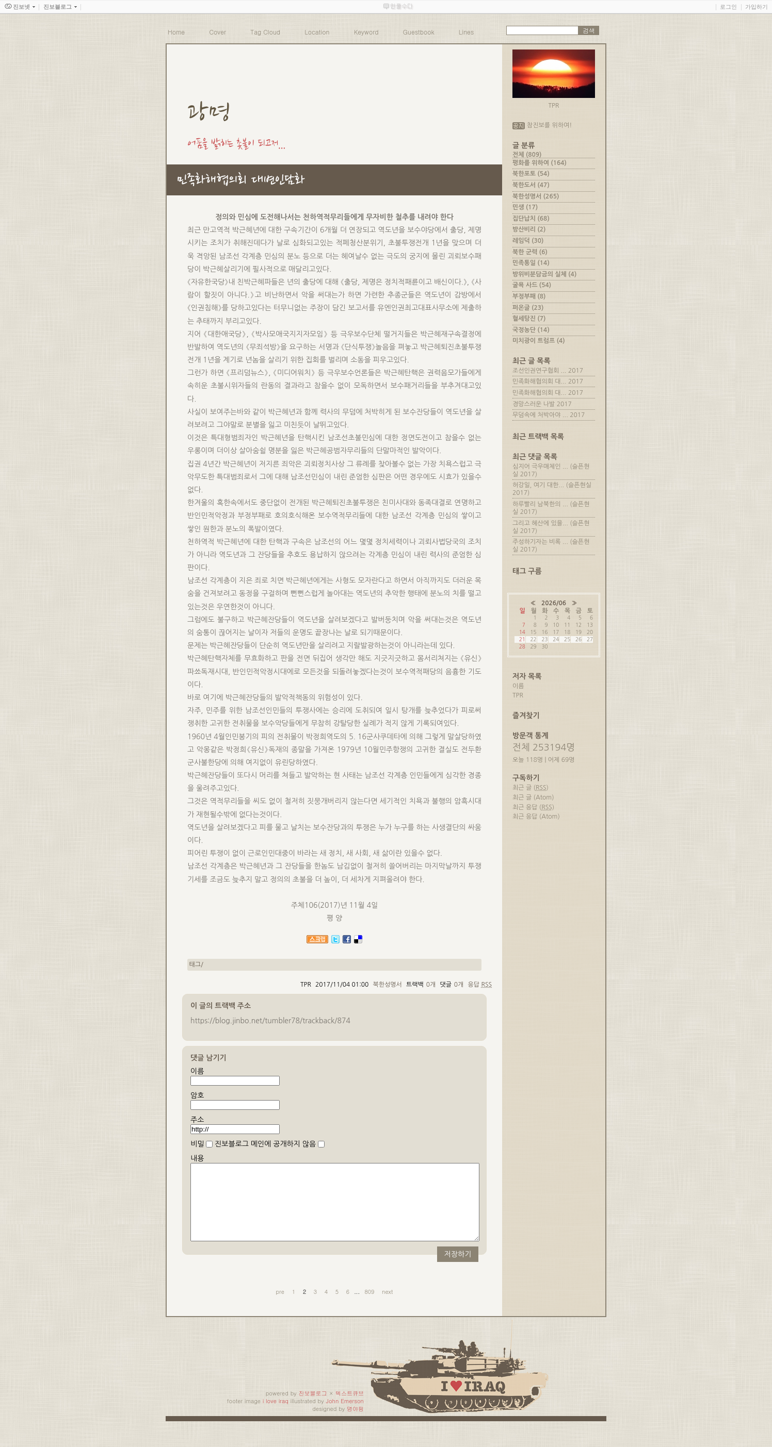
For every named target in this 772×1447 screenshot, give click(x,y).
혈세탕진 (528, 318)
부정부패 (528, 296)
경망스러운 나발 (533, 404)
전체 (526, 155)
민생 (525, 207)
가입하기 (756, 7)
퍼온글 (527, 308)
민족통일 (531, 263)
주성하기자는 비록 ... (540, 542)
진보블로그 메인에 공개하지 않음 (265, 1143)
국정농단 (531, 330)
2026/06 (553, 603)
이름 (197, 1071)
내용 (197, 1158)
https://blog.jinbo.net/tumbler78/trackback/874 (270, 1020)
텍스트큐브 (349, 1408)
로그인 (728, 7)
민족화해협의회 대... (539, 381)
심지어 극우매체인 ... (540, 466)
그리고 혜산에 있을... (540, 523)
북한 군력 (530, 252)
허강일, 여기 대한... (538, 485)
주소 (197, 1119)
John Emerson (345, 1416)
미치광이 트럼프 (538, 341)
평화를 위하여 (539, 163)
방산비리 (528, 229)
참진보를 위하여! (549, 125)
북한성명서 (387, 985)
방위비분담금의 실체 (544, 274)
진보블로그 (313, 1408)
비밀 (197, 1143)
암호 (197, 1095)
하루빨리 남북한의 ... (540, 504)
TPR (517, 695)
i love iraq (275, 1416)
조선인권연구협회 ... (539, 371)
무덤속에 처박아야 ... (540, 415)
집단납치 (531, 218)
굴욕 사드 (531, 285)
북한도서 (531, 185)
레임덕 (527, 241)
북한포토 (531, 174)
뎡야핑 (355, 1424)
